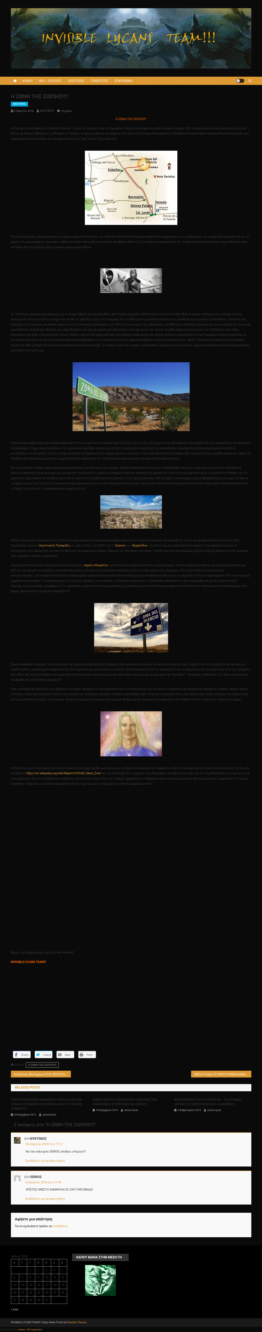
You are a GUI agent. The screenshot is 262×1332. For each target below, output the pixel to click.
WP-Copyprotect (34, 1329)
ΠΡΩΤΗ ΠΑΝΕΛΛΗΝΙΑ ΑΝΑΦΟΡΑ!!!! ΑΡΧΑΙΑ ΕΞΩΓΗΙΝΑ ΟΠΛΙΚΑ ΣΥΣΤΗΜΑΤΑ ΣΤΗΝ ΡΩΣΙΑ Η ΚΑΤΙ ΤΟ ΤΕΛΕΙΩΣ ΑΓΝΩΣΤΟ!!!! (46, 1104)
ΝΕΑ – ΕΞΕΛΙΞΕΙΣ (50, 80)
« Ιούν (14, 1309)
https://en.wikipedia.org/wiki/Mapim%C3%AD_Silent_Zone (64, 773)
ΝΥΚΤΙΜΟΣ (47, 110)
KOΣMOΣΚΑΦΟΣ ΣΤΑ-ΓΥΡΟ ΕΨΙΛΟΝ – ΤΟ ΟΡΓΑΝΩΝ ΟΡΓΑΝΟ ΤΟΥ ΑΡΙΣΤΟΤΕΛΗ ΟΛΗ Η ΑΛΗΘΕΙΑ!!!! (207, 1102)
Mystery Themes (77, 1322)
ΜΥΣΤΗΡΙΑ (19, 104)
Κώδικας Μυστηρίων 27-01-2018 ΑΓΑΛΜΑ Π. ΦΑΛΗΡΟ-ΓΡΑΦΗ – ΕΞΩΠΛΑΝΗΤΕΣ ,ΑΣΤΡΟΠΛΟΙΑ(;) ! (44, 1074)
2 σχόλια (66, 110)
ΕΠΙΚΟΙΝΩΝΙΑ (123, 80)
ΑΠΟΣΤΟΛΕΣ (76, 80)
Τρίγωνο (120, 545)
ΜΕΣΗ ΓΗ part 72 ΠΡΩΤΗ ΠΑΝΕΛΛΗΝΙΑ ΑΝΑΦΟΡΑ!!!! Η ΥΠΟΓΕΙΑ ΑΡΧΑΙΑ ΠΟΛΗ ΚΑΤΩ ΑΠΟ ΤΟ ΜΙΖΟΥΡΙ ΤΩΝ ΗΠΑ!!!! (222, 1074)
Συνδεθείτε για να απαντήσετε (45, 1160)
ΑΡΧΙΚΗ (27, 80)
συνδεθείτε (60, 1226)
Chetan (21, 1329)
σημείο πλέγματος (96, 565)
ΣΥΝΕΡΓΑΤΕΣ (99, 80)
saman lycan (49, 1114)
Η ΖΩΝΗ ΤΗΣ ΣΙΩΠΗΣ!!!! (42, 1064)
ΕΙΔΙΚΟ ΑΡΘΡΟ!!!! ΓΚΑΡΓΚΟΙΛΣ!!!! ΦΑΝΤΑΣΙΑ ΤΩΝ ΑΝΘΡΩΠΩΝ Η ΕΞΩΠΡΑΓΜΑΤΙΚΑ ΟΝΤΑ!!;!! (125, 1102)
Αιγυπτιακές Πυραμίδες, (55, 545)
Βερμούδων (140, 545)
